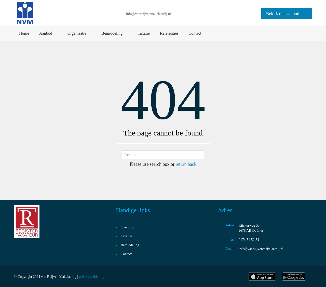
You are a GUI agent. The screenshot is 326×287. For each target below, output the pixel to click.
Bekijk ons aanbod (282, 13)
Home (24, 33)
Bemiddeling (112, 33)
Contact (195, 33)
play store (294, 276)
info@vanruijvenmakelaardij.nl (148, 14)
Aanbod (45, 33)
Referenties (169, 33)
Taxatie (144, 33)
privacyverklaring (91, 277)
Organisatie (76, 33)
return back (185, 164)
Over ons (127, 227)
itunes (262, 276)
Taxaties (126, 236)
